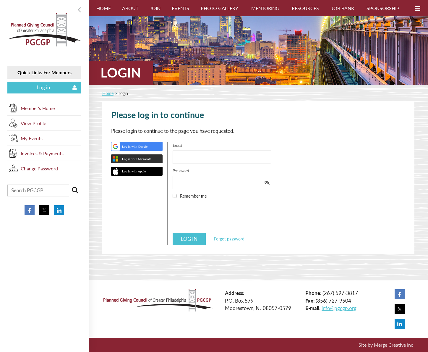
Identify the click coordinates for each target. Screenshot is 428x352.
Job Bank (342, 8)
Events (180, 8)
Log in (43, 87)
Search (74, 190)
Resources (305, 8)
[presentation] (217, 217)
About (130, 8)
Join (155, 8)
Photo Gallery (219, 8)
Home (103, 8)
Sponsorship (383, 8)
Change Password (39, 168)
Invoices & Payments (42, 153)
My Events (32, 138)
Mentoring (265, 8)
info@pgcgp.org (339, 308)
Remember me (193, 195)
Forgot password (229, 238)
